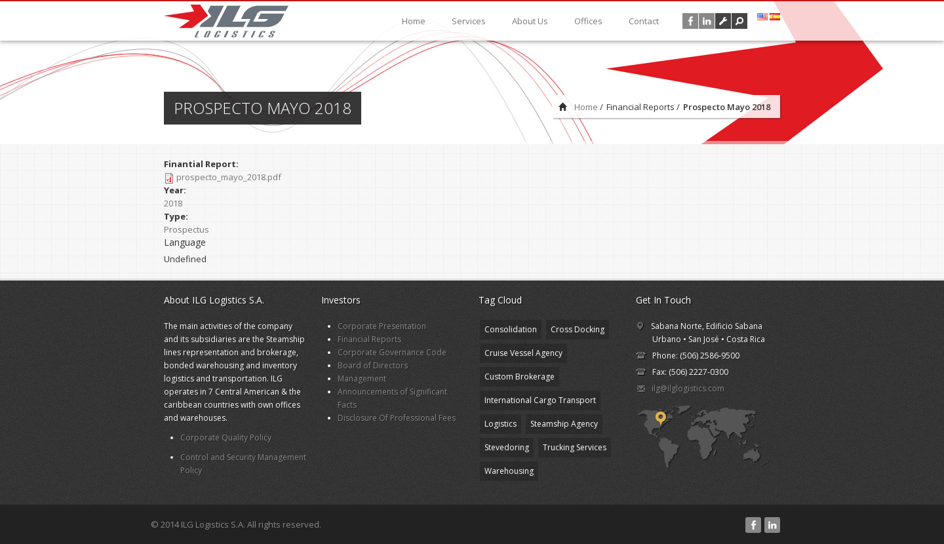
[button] (739, 21)
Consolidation (510, 329)
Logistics (500, 423)
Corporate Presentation (382, 326)
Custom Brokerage (519, 376)
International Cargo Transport (540, 400)
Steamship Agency (564, 423)
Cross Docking (577, 329)
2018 (173, 203)
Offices (588, 21)
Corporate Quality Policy (225, 437)
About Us (530, 21)
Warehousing (509, 470)
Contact (644, 21)
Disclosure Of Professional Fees (397, 417)
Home (413, 21)
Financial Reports (369, 339)
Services (469, 21)
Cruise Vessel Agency (523, 353)
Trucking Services (574, 447)
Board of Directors (373, 365)
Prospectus (186, 229)
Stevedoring (506, 447)
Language (185, 242)
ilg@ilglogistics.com (688, 388)
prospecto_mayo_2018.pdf (228, 177)
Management (362, 378)
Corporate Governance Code (392, 352)
